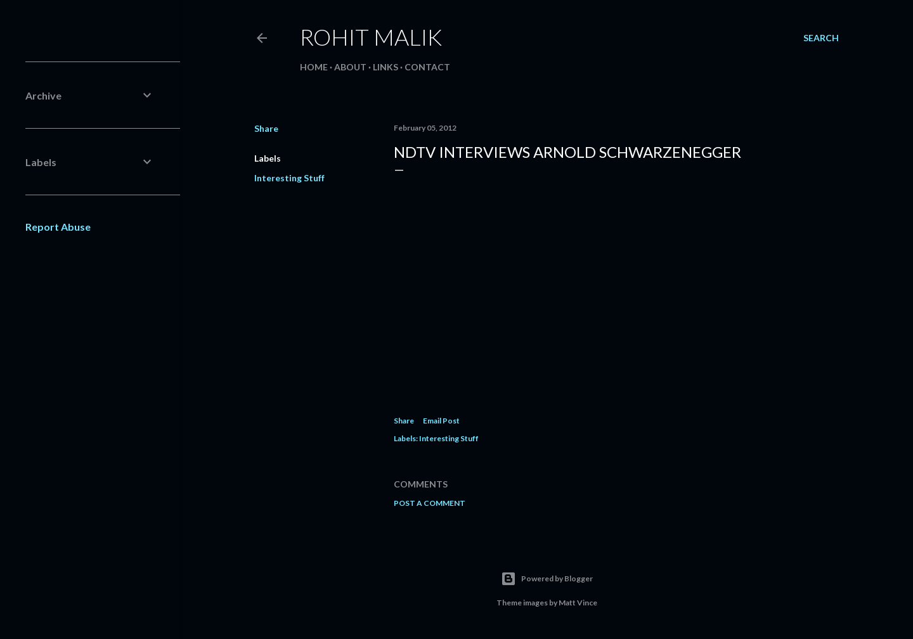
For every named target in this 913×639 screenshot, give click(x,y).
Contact (427, 66)
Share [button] (266, 128)
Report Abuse (58, 227)
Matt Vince (578, 602)
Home (314, 66)
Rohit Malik (371, 37)
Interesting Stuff (289, 177)
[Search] (821, 38)
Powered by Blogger (547, 578)
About (350, 66)
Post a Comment (429, 503)
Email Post (441, 420)
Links (385, 66)
